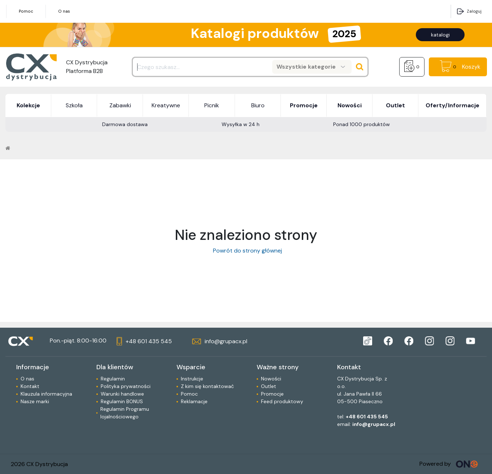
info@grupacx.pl (373, 424)
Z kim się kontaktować (207, 386)
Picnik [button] (211, 105)
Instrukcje (192, 378)
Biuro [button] (258, 105)
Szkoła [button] (74, 105)
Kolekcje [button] (28, 105)
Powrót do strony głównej (246, 250)
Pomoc (26, 11)
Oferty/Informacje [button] (452, 105)
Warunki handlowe (122, 394)
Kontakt (30, 386)
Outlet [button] (395, 105)
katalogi (440, 34)
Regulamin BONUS (122, 401)
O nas (64, 11)
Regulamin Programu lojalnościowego (124, 413)
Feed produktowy (282, 401)
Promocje (272, 394)
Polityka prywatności (126, 386)
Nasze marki (35, 401)
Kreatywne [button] (166, 105)
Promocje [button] (304, 105)
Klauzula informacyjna (46, 394)
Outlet (268, 386)
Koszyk (471, 66)
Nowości (271, 378)
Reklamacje (194, 401)
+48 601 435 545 (367, 416)
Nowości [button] (350, 105)
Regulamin (113, 378)
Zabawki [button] (120, 105)
